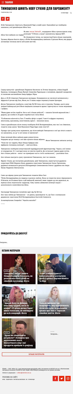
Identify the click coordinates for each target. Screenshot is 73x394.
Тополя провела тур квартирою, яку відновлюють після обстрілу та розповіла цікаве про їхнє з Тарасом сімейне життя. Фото (54, 308)
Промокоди (31, 379)
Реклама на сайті (9, 377)
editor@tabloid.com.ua (24, 373)
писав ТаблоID (35, 32)
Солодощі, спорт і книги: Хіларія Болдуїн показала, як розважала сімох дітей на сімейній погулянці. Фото (18, 277)
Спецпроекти (9, 379)
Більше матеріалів (36, 354)
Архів (3, 379)
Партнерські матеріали (19, 379)
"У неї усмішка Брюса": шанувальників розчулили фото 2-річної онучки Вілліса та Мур (53, 277)
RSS (26, 379)
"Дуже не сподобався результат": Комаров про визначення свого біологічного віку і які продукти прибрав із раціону (18, 340)
